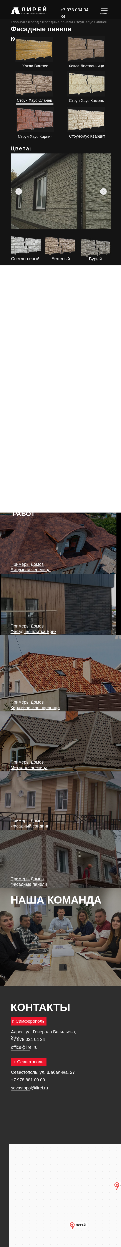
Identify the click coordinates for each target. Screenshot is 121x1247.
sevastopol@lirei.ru (29, 1088)
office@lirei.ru (24, 1047)
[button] (104, 10)
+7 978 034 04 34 (28, 1039)
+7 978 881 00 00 (28, 1079)
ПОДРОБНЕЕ (34, 92)
